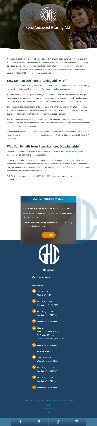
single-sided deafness (63, 69)
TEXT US (48, 235)
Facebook (48, 270)
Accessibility (48, 408)
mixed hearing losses (74, 151)
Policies (48, 405)
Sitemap (49, 412)
